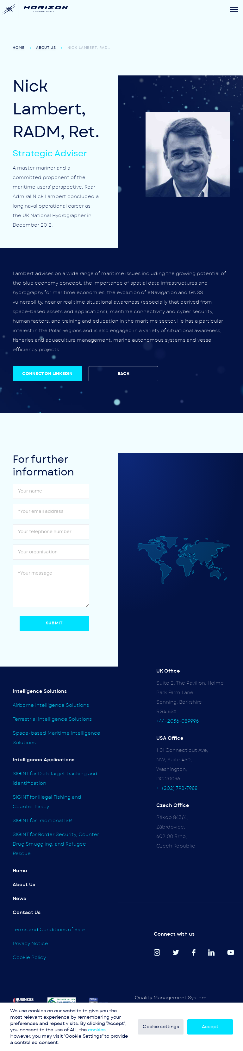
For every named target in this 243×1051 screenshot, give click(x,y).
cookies (97, 1030)
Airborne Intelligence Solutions (51, 705)
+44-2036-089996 (177, 721)
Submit (54, 623)
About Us (46, 47)
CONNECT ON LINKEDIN (47, 374)
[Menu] (234, 9)
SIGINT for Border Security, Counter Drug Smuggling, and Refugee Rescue (56, 844)
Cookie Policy (29, 957)
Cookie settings (161, 1027)
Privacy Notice (30, 943)
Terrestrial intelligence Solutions (52, 719)
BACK (123, 374)
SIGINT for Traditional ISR (42, 820)
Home (19, 47)
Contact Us (26, 912)
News (19, 898)
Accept (210, 1027)
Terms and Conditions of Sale (49, 929)
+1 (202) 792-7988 (176, 788)
